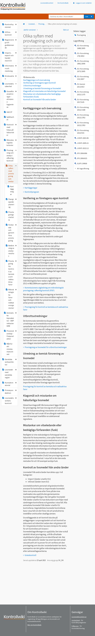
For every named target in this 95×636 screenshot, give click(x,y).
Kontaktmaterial (9, 383)
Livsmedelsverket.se (79, 617)
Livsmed (32, 24)
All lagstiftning (81, 168)
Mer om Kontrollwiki (34, 625)
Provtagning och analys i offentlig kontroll (10, 155)
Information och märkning (9, 68)
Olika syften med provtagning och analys (11, 174)
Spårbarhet (9, 118)
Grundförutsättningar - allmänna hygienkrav (10, 99)
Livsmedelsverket (47, 3)
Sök (86, 16)
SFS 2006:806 (80, 153)
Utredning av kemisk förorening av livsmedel (42, 88)
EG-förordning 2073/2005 (81, 70)
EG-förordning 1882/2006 (81, 62)
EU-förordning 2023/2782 (81, 116)
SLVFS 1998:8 (80, 163)
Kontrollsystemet (9, 25)
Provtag (41, 24)
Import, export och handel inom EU (9, 57)
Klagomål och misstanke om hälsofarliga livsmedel (44, 91)
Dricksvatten (9, 77)
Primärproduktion (9, 391)
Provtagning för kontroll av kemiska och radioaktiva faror (11, 273)
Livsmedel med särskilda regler (9, 373)
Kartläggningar (10, 190)
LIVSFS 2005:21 (81, 143)
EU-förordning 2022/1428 (81, 108)
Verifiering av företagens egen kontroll (39, 82)
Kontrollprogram (32, 192)
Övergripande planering (11, 203)
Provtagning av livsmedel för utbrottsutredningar (46, 347)
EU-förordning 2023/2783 (81, 123)
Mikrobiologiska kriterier (10, 142)
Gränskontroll (30, 555)
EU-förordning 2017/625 (81, 100)
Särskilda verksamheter (9, 362)
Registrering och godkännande (9, 44)
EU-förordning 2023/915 (81, 131)
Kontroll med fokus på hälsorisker (10, 129)
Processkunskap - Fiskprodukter (10, 335)
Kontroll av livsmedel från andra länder (39, 99)
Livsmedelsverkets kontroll (9, 400)
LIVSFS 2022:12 (81, 148)
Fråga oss (75, 626)
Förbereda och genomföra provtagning (11, 233)
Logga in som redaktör (82, 3)
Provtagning (80, 35)
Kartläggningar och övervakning (36, 80)
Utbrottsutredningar (32, 85)
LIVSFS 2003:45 (81, 138)
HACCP (8, 112)
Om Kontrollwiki (62, 3)
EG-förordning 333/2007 (81, 77)
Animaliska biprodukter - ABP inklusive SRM (10, 319)
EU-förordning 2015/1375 (81, 93)
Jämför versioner (30, 30)
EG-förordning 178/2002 (81, 54)
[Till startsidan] (24, 24)
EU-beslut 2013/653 (79, 85)
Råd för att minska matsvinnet (8, 349)
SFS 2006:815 (80, 158)
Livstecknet (76, 620)
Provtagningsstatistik (10, 216)
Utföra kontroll (9, 33)
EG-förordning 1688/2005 (81, 46)
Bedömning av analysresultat (11, 250)
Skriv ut (66, 30)
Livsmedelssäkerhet (9, 85)
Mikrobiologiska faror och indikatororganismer (11, 298)
